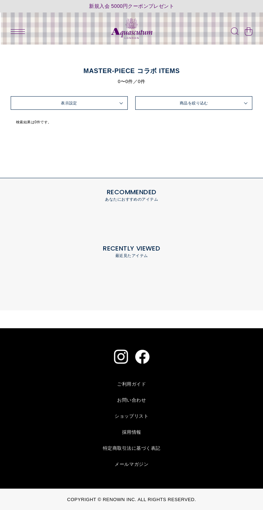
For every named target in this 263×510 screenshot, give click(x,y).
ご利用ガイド (131, 384)
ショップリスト (131, 416)
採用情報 (131, 432)
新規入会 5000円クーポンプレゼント (131, 6)
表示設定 (69, 103)
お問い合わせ (131, 400)
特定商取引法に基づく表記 (132, 448)
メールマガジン (131, 464)
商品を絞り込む (194, 103)
